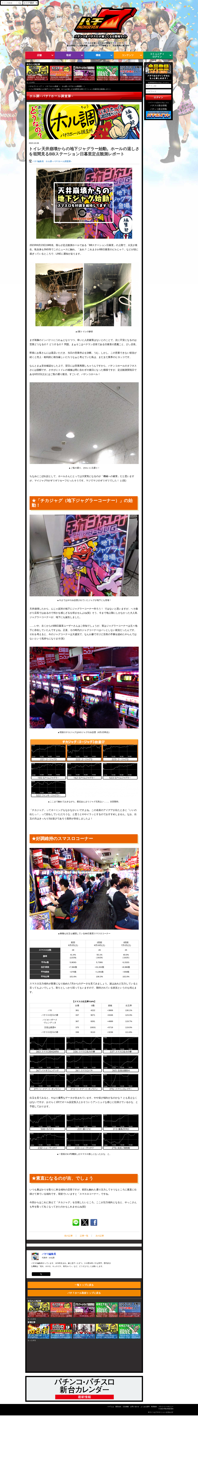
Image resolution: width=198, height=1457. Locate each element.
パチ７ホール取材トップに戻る (84, 1293)
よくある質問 (145, 1406)
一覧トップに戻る (84, 1285)
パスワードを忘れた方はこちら (158, 102)
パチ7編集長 (38, 161)
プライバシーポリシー (165, 1406)
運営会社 (118, 1406)
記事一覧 (84, 1236)
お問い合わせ (134, 1406)
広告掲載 (126, 1406)
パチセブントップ (35, 86)
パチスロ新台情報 (158, 105)
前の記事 (68, 1236)
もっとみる (30, 82)
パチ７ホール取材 (51, 86)
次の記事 (100, 1236)
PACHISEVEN (168, 1409)
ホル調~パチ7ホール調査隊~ (72, 86)
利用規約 (154, 1406)
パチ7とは (110, 1406)
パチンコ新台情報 (158, 109)
